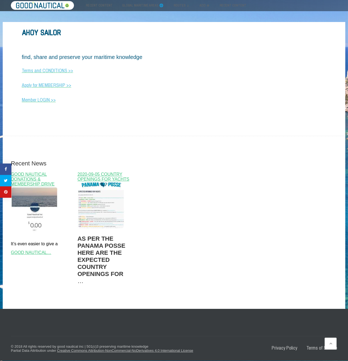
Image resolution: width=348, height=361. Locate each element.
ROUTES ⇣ (181, 5)
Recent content (99, 5)
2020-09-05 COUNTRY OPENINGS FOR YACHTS (103, 176)
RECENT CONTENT (233, 5)
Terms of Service (321, 347)
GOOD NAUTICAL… (31, 252)
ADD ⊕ (204, 5)
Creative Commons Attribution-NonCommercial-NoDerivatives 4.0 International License (125, 351)
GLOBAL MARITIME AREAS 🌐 (142, 5)
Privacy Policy (284, 347)
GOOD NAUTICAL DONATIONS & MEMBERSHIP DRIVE (33, 179)
